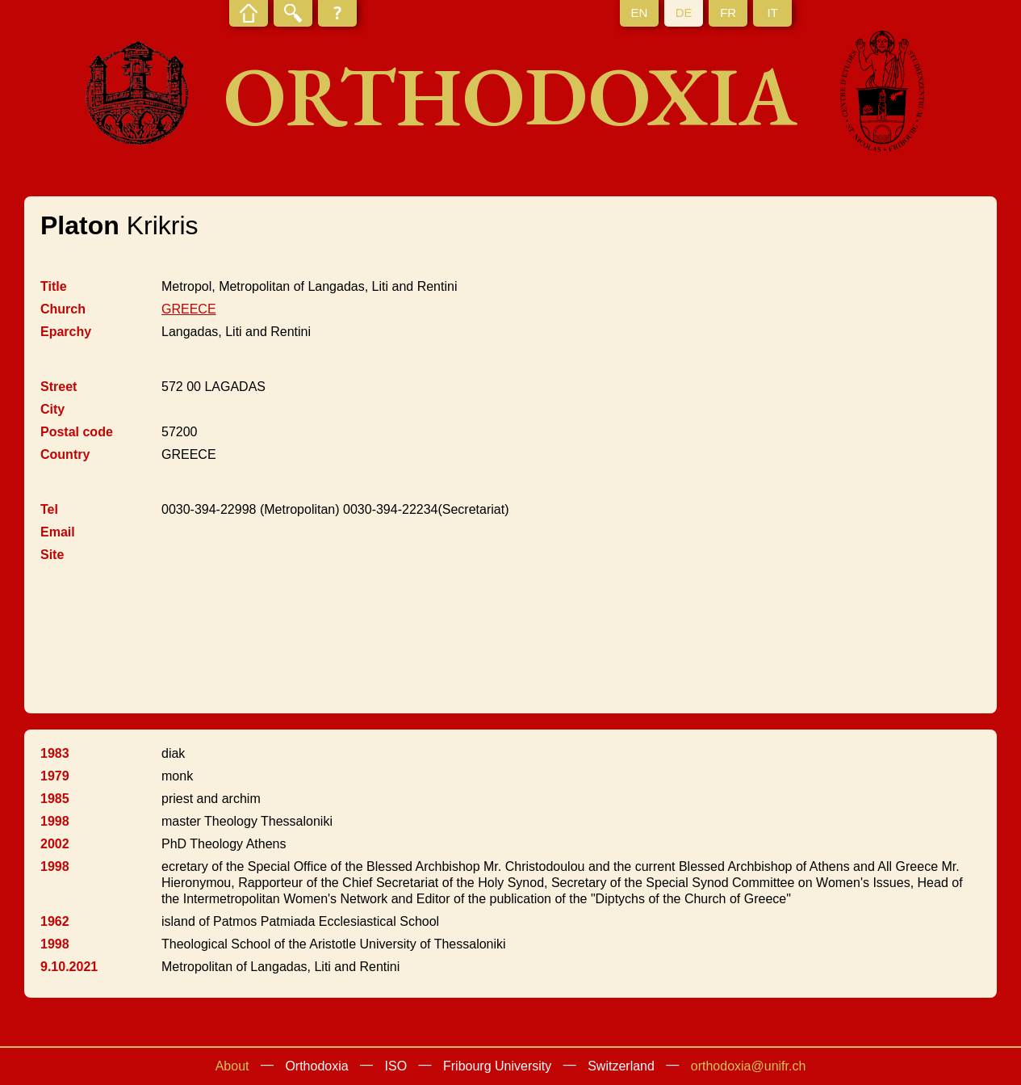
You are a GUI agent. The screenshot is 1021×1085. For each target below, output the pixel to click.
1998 (54, 821)
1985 (54, 798)
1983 (54, 753)
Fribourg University (497, 1066)
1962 (54, 921)
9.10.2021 (69, 967)
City (52, 409)
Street (58, 386)
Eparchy (65, 332)
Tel (49, 509)
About (232, 1066)
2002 (54, 844)
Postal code (76, 432)
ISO (396, 1066)
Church (63, 309)
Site (52, 554)
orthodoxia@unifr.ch (748, 1066)
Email (57, 532)
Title (53, 286)
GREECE (188, 309)
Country (65, 454)
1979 (54, 776)
